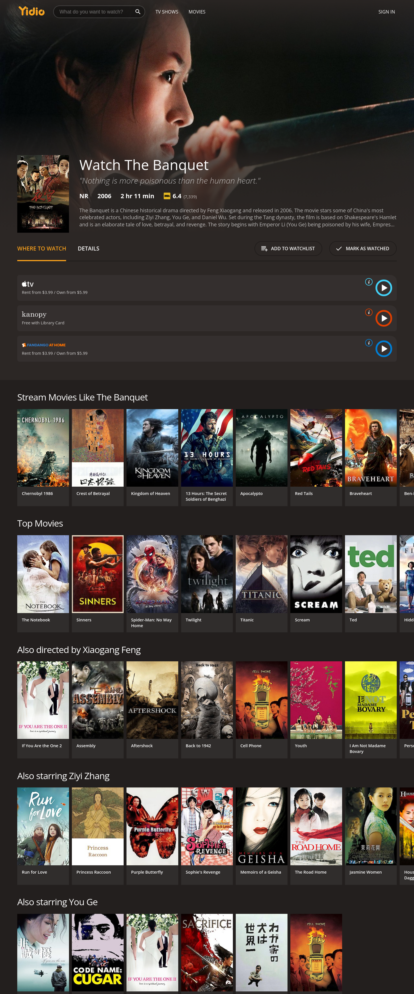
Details (88, 248)
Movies (197, 12)
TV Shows (167, 12)
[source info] (368, 282)
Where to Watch (41, 248)
